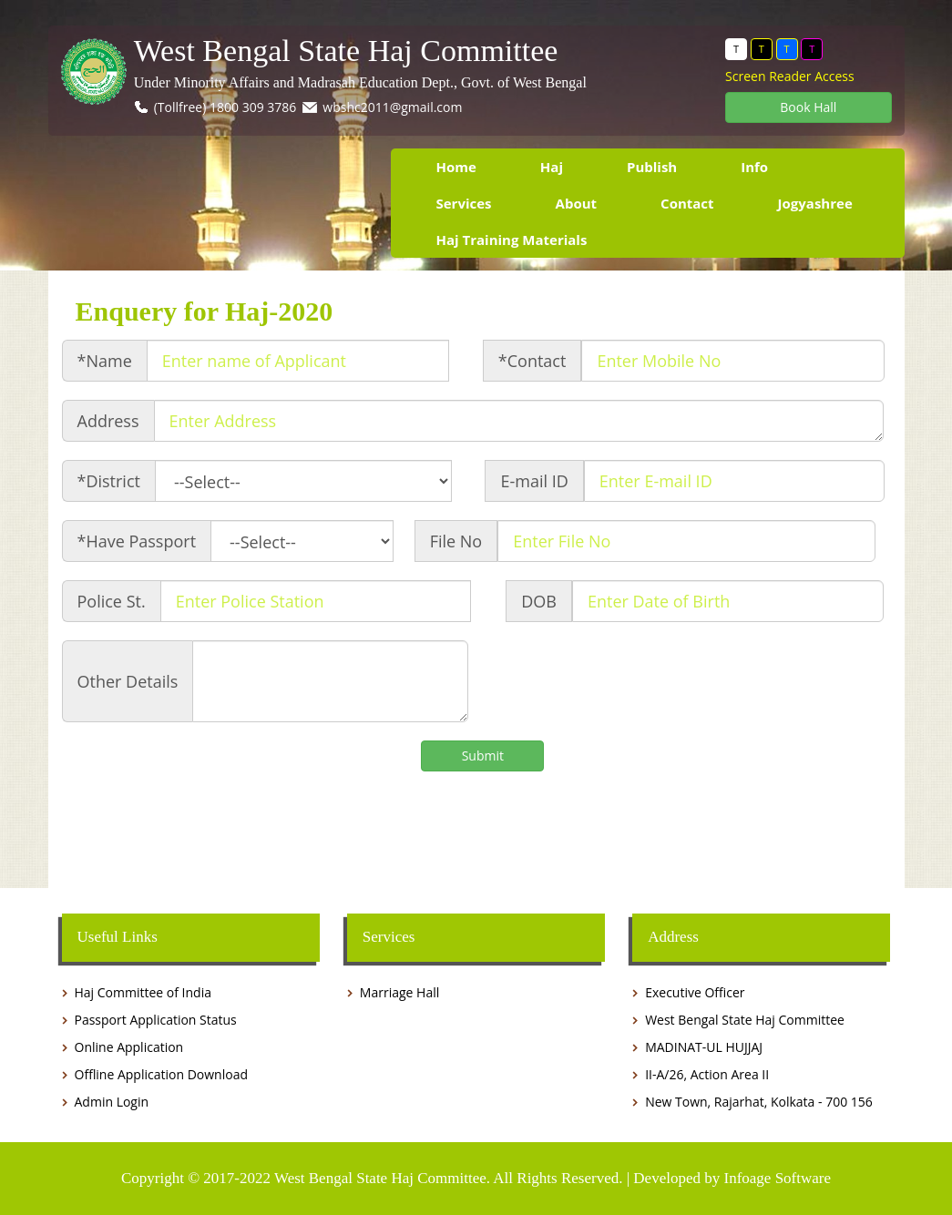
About (577, 203)
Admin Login (112, 1101)
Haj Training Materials (512, 239)
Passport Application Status (156, 1019)
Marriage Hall (399, 992)
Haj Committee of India (143, 992)
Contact (687, 203)
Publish (652, 167)
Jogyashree (815, 203)
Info (754, 167)
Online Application (129, 1047)
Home (456, 167)
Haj (551, 167)
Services (464, 203)
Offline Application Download (161, 1074)
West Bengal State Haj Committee (346, 50)
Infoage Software (777, 1178)
